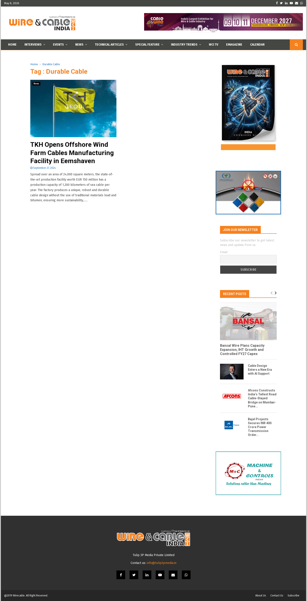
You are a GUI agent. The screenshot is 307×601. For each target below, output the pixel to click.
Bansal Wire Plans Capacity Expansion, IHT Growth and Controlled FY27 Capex (242, 349)
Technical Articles (109, 44)
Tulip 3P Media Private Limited (153, 555)
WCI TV (213, 44)
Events (58, 44)
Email (224, 252)
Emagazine (234, 44)
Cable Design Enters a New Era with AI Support (260, 369)
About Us (260, 595)
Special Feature (147, 44)
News (79, 44)
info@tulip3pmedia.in (161, 563)
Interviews (33, 44)
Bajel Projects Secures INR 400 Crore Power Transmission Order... (259, 427)
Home (12, 44)
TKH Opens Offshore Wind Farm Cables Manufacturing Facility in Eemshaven (72, 153)
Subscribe (293, 595)
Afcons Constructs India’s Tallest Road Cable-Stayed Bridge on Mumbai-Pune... (262, 398)
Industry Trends (184, 44)
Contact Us (276, 595)
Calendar (257, 44)
